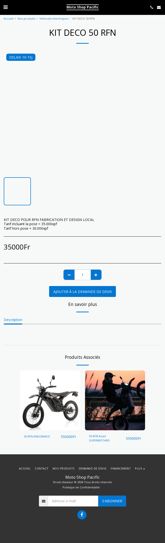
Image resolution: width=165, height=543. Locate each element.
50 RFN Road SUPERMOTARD (99, 438)
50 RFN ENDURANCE (37, 436)
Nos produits (26, 18)
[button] (5, 7)
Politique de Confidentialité (81, 487)
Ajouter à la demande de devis (82, 291)
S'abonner (112, 501)
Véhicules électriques (53, 18)
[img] (50, 400)
